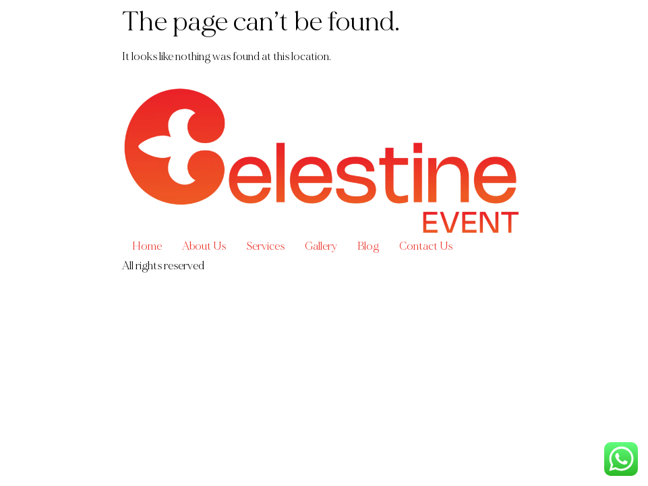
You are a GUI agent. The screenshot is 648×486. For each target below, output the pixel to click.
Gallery (321, 246)
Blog (368, 246)
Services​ (265, 246)
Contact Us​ (425, 246)
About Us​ (204, 246)
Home (147, 246)
